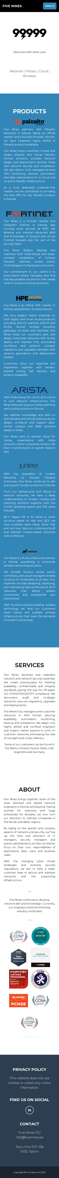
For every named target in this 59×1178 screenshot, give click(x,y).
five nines (12, 6)
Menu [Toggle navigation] (49, 6)
